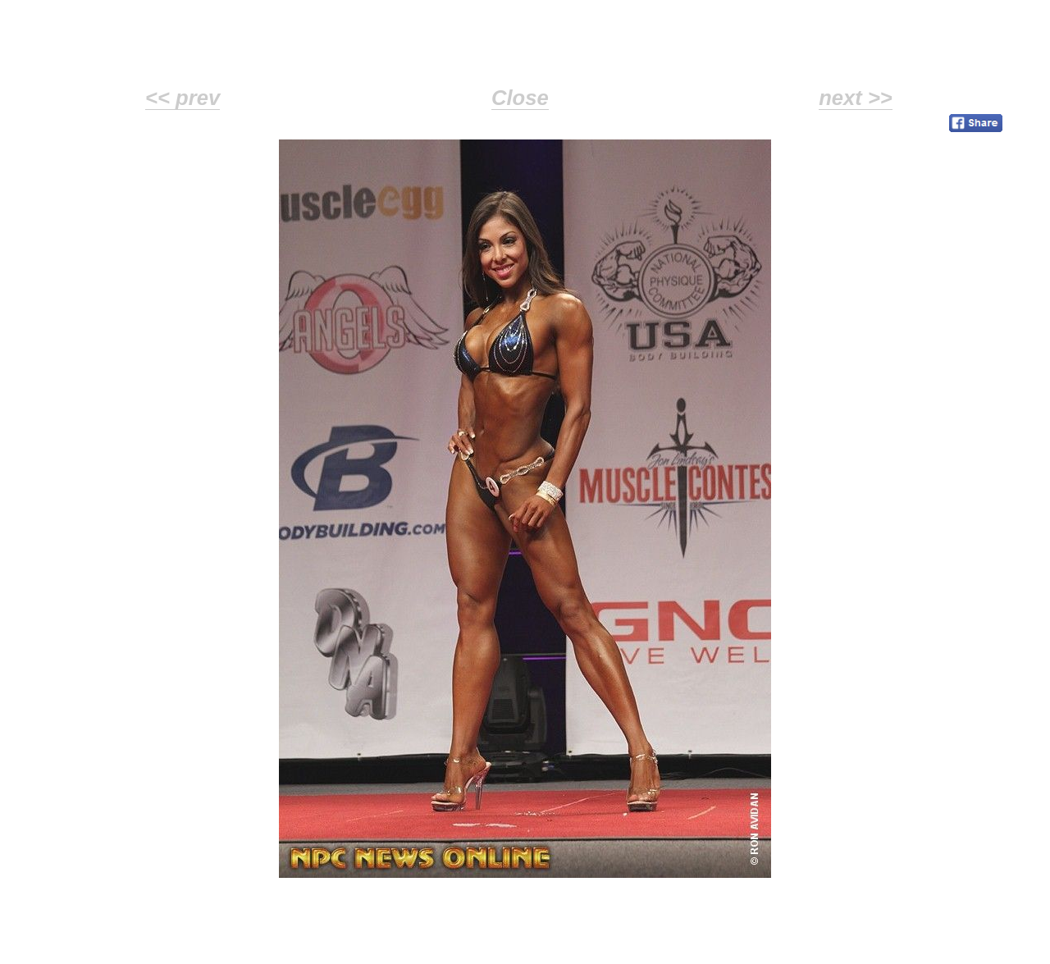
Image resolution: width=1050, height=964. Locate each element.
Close (520, 97)
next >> (855, 97)
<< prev (182, 97)
